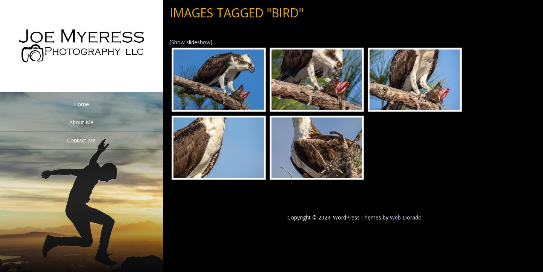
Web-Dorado (406, 217)
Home (81, 104)
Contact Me (81, 140)
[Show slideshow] (191, 42)
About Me (81, 122)
